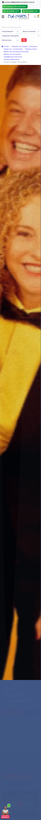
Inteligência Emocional (13, 57)
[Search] (35, 16)
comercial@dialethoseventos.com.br (18, 2)
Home (5, 46)
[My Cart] (38, 16)
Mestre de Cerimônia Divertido (16, 52)
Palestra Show (31, 49)
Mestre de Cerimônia (12, 54)
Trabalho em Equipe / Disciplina (24, 46)
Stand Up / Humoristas (13, 49)
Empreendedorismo (12, 59)
